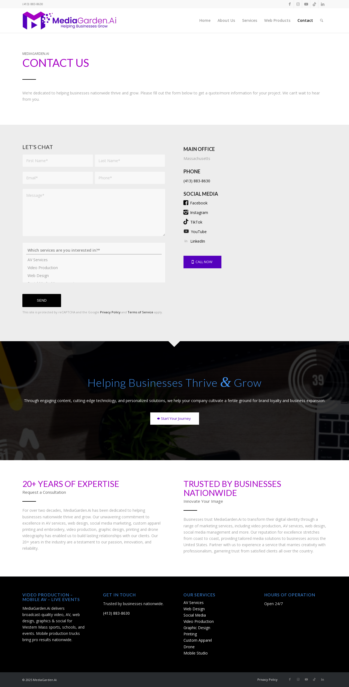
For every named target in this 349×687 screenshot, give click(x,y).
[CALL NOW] (202, 262)
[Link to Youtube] (306, 4)
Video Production (94, 268)
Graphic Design (196, 627)
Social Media (194, 615)
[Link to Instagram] (298, 4)
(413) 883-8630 (196, 180)
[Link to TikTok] (314, 4)
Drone (189, 646)
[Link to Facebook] (290, 4)
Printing (190, 634)
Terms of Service (140, 312)
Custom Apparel (197, 640)
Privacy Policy (110, 312)
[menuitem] (205, 20)
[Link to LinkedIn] (322, 4)
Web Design (94, 275)
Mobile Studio (195, 653)
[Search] (322, 20)
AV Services (94, 260)
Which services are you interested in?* (94, 250)
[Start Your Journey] (174, 418)
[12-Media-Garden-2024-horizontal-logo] (69, 20)
